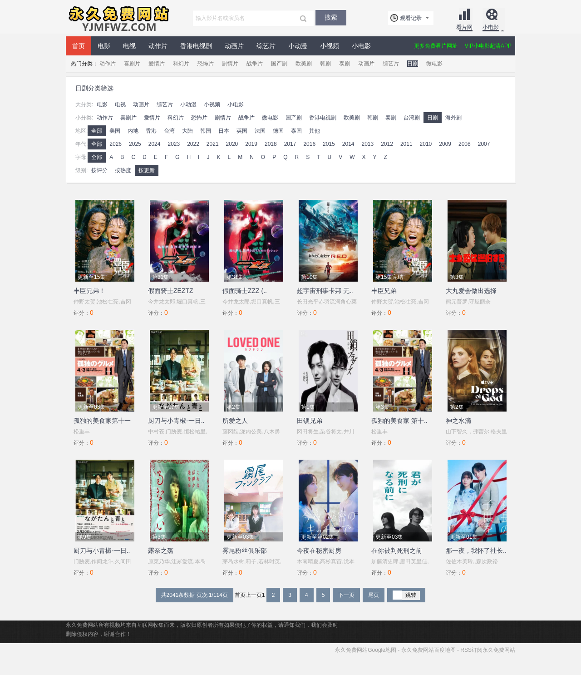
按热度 (123, 170)
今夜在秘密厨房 (319, 550)
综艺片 (266, 46)
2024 (154, 144)
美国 (114, 131)
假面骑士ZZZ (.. (244, 290)
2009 (445, 144)
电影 (104, 46)
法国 (260, 131)
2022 (193, 144)
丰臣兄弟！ (89, 290)
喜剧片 (132, 63)
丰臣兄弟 (384, 290)
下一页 (346, 595)
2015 (329, 144)
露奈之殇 (160, 550)
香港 (151, 131)
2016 (309, 144)
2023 (173, 144)
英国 (241, 131)
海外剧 (453, 117)
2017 (290, 144)
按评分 (99, 170)
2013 (367, 144)
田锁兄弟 (309, 420)
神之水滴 (458, 420)
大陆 (187, 131)
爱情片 (156, 63)
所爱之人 (235, 420)
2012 (387, 144)
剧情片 (230, 63)
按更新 (146, 170)
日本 (223, 131)
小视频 (329, 46)
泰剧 (344, 63)
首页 (78, 46)
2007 (484, 144)
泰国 (296, 131)
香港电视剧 (196, 46)
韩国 (205, 131)
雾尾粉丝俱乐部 (244, 550)
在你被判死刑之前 (396, 550)
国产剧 (279, 63)
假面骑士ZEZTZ (170, 290)
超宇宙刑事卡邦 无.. (325, 290)
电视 (129, 46)
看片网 (464, 27)
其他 (314, 131)
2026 (115, 144)
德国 (278, 131)
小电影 (491, 27)
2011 (406, 144)
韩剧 (325, 63)
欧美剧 (303, 63)
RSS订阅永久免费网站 (487, 650)
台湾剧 (412, 117)
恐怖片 (205, 63)
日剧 (412, 63)
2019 (251, 144)
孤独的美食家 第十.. (399, 420)
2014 (348, 144)
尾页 (373, 595)
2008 (464, 144)
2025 (135, 144)
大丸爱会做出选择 (471, 290)
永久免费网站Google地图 (365, 650)
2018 (271, 144)
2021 (213, 144)
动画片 (234, 46)
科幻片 (181, 63)
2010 (426, 144)
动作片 (157, 46)
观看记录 (411, 18)
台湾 (169, 131)
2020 (232, 144)
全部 (96, 131)
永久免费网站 (118, 18)
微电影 (434, 63)
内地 (133, 131)
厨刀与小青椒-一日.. (176, 420)
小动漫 (297, 46)
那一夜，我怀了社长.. (476, 550)
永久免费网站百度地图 (428, 650)
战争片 (254, 63)
